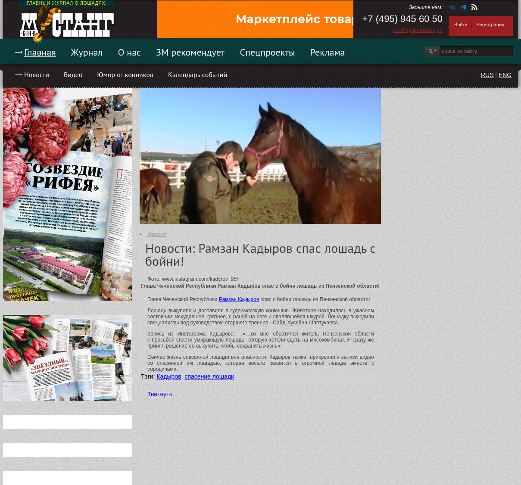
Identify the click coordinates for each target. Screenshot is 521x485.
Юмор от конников (125, 74)
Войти (461, 24)
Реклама (327, 52)
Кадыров (168, 376)
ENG (505, 75)
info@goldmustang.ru (418, 30)
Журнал (87, 52)
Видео (73, 74)
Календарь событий (197, 74)
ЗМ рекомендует (190, 52)
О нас (129, 52)
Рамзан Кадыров (239, 299)
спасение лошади (209, 376)
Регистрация (490, 24)
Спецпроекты (267, 52)
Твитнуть (159, 394)
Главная (40, 52)
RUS (487, 75)
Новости (36, 74)
